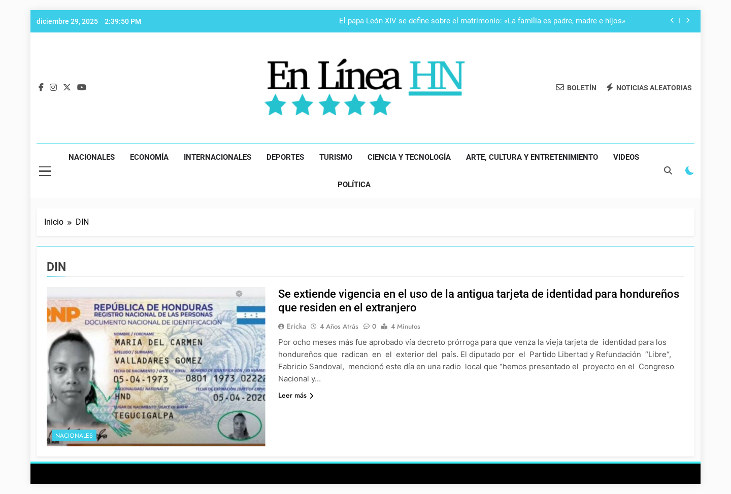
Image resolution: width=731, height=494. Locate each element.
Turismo (335, 157)
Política (354, 184)
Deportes (285, 157)
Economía (149, 157)
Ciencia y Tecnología (409, 157)
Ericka (296, 326)
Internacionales (217, 157)
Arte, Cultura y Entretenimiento (532, 157)
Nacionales (92, 157)
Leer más (296, 395)
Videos (626, 157)
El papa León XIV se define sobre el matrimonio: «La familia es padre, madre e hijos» (482, 21)
